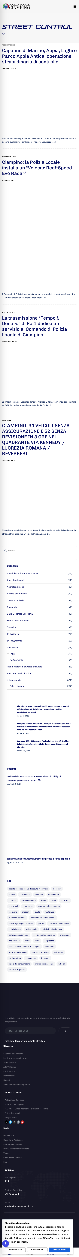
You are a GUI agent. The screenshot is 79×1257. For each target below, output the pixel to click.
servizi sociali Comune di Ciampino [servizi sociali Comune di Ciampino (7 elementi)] (24, 946)
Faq (5, 1162)
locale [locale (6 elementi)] (37, 912)
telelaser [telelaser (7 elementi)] (45, 958)
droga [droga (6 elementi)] (43, 900)
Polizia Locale (17, 686)
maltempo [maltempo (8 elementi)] (49, 912)
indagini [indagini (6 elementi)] (25, 912)
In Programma (14, 640)
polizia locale (8, 312)
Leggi (12, 653)
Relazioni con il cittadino (19, 673)
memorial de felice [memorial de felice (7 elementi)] (17, 918)
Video (5, 1153)
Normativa (12, 647)
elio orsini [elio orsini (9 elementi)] (13, 906)
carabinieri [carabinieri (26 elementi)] (25, 894)
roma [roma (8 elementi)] (37, 941)
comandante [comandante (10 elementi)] (53, 894)
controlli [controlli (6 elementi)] (13, 900)
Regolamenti (16, 660)
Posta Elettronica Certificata (16, 1149)
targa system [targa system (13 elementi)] (15, 958)
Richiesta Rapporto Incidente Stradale (25, 1041)
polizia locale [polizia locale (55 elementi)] (15, 929)
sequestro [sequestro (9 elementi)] (49, 941)
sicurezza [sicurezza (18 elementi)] (49, 946)
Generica (12, 627)
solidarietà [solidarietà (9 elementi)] (58, 952)
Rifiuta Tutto (37, 1249)
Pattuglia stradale (13, 1113)
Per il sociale (9, 1071)
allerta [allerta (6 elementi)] (12, 894)
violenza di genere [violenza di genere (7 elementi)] (17, 969)
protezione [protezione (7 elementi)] (64, 935)
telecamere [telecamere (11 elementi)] (31, 958)
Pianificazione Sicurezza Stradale (24, 666)
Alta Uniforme (9, 1067)
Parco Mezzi (9, 1076)
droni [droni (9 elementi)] (53, 900)
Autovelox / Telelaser (14, 1100)
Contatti (7, 1080)
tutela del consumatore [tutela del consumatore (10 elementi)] (19, 964)
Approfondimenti (15, 580)
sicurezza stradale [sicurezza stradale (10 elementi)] (40, 952)
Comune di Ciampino (12, 1157)
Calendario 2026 (15, 600)
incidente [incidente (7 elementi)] (13, 912)
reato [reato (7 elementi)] (27, 941)
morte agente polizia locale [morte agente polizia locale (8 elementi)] (21, 923)
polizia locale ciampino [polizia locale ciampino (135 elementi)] (52, 929)
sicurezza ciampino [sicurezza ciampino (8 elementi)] (17, 952)
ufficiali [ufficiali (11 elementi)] (61, 964)
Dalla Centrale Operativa (20, 613)
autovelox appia (9, 157)
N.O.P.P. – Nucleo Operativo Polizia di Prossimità (26, 1109)
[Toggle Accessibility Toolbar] (5, 1243)
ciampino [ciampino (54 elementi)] (39, 894)
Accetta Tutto (59, 1249)
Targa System (11, 1117)
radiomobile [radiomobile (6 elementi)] (14, 941)
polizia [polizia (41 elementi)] (41, 923)
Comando (12, 607)
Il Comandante (9, 1062)
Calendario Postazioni (13, 1140)
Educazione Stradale (18, 620)
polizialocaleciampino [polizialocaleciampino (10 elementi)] (18, 935)
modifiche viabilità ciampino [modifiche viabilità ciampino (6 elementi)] (43, 918)
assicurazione (8, 45)
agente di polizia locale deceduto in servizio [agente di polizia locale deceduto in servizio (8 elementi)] (28, 889)
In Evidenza (13, 634)
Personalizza (15, 1249)
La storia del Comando (13, 1054)
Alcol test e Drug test (14, 1104)
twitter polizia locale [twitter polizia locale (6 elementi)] (44, 964)
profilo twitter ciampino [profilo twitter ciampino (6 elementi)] (44, 935)
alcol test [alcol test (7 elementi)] (57, 889)
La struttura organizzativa (15, 1058)
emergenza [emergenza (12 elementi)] (28, 906)
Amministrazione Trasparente (22, 573)
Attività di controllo (17, 593)
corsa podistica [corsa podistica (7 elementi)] (29, 900)
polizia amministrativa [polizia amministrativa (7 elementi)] (59, 923)
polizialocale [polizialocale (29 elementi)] (31, 929)
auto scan (6, 420)
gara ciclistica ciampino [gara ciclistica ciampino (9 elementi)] (49, 906)
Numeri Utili (8, 1135)
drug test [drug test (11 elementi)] (65, 900)
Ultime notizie (14, 680)
